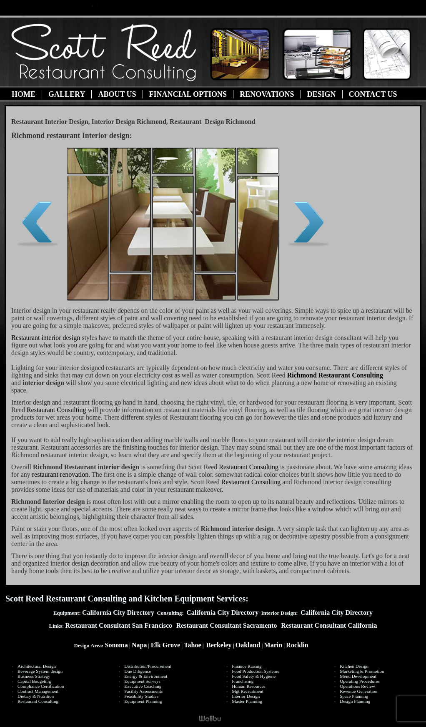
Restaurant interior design (45, 337)
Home (23, 94)
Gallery (66, 94)
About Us (117, 94)
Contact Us (373, 94)
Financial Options (188, 94)
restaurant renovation (60, 474)
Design (321, 94)
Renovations (267, 94)
